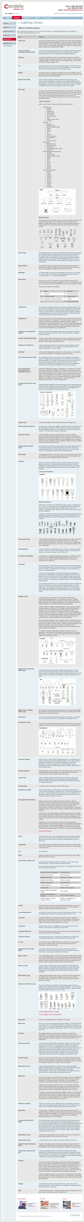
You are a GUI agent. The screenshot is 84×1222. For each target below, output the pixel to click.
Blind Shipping (8, 45)
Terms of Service (40, 1216)
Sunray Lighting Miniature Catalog (49, 1011)
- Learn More (31, 1206)
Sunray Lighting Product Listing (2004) (50, 1014)
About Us (63, 13)
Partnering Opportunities (74, 13)
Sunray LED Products (45, 831)
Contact (56, 13)
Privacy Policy (48, 1216)
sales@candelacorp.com (73, 10)
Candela (13, 7)
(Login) (17, 13)
